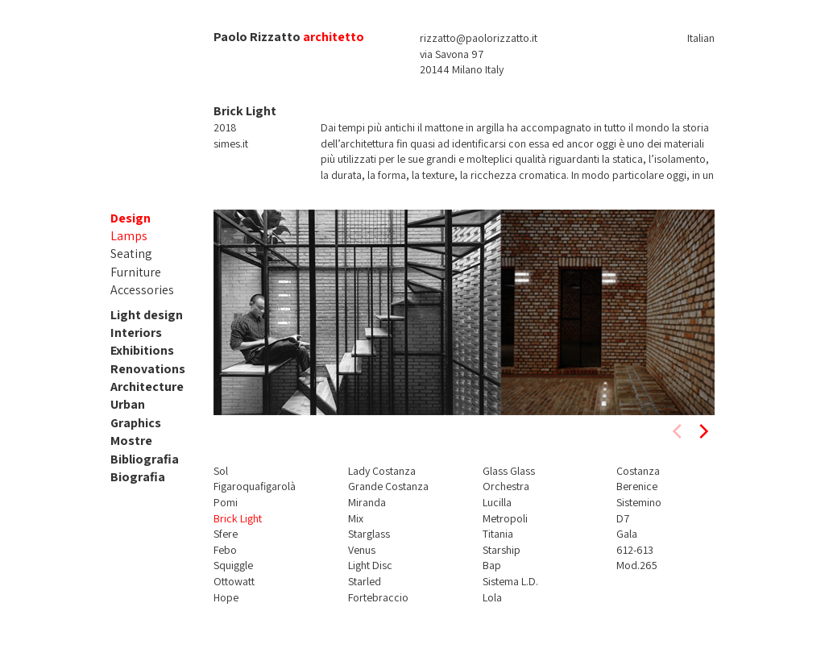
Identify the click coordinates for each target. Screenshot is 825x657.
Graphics (135, 422)
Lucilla (497, 502)
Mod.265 (636, 565)
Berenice (636, 486)
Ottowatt (234, 581)
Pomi (226, 502)
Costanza (638, 471)
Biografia (137, 476)
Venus (361, 550)
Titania (498, 533)
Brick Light (238, 518)
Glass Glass (509, 471)
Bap (492, 565)
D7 (622, 518)
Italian (701, 38)
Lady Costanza (382, 471)
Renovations (147, 368)
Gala (626, 533)
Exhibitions (142, 350)
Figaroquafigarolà (255, 486)
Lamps (128, 235)
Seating (131, 253)
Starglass (369, 533)
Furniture (135, 272)
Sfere (226, 533)
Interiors (136, 332)
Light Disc (370, 565)
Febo (225, 550)
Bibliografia (144, 459)
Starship (501, 550)
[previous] (678, 431)
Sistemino (638, 502)
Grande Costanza (388, 486)
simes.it (231, 143)
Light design (146, 314)
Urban (127, 404)
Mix (355, 518)
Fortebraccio (378, 597)
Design (130, 218)
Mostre (131, 440)
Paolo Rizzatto (257, 36)
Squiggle (233, 565)
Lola (492, 597)
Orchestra (506, 486)
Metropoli (505, 518)
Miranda (367, 502)
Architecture (147, 386)
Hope (226, 597)
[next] (702, 431)
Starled (364, 581)
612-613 (634, 550)
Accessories (142, 289)
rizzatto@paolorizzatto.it (478, 38)
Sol (221, 471)
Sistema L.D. (510, 581)
